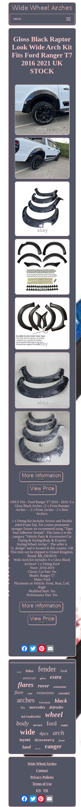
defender (56, 707)
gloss (43, 678)
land (26, 747)
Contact (42, 770)
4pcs (43, 733)
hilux (30, 671)
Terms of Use (42, 784)
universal (29, 678)
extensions (45, 692)
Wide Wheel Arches (41, 764)
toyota (24, 739)
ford (51, 723)
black (61, 701)
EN (38, 790)
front (62, 740)
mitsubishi (31, 717)
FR (45, 790)
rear (30, 693)
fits (23, 707)
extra (55, 677)
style (19, 672)
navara (37, 725)
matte (64, 725)
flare (18, 692)
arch (58, 732)
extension (59, 687)
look (63, 671)
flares (25, 685)
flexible (44, 702)
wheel (54, 715)
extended (63, 693)
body (22, 723)
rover (43, 686)
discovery (44, 740)
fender (47, 669)
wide (27, 732)
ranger (53, 746)
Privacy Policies (42, 777)
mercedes (37, 707)
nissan (37, 748)
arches (26, 700)
